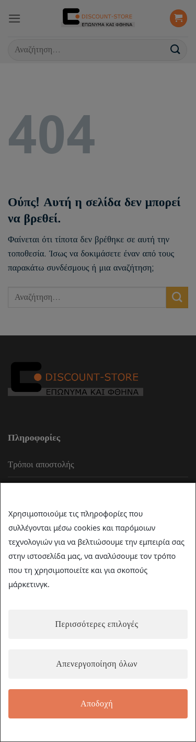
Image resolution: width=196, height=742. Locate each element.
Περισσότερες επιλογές (96, 624)
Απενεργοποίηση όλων (96, 664)
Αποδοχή (96, 704)
